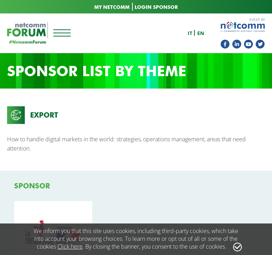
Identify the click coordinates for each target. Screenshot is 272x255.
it (190, 33)
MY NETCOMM (112, 7)
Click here (70, 246)
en (200, 33)
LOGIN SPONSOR (156, 7)
